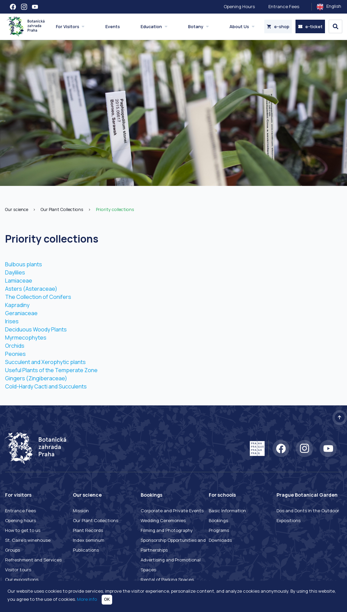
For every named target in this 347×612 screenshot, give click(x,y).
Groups (12, 550)
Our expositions (21, 579)
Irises (12, 321)
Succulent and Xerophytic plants (45, 362)
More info (87, 599)
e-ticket (310, 26)
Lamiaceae (18, 280)
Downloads (220, 540)
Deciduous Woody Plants (36, 329)
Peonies (15, 354)
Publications (86, 550)
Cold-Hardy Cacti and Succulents (46, 386)
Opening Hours (239, 6)
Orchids (14, 345)
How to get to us (22, 530)
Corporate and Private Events (172, 511)
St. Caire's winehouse (27, 540)
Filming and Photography (167, 530)
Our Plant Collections (62, 209)
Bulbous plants (23, 264)
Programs (219, 530)
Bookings (218, 520)
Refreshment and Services (33, 560)
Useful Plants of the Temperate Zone (51, 370)
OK (107, 599)
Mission (81, 511)
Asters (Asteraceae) (31, 288)
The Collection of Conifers (38, 297)
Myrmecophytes (25, 337)
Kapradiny (17, 305)
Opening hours (20, 520)
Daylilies (15, 272)
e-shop (278, 26)
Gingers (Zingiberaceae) (36, 378)
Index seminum (88, 540)
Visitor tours (18, 570)
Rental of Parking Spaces (167, 579)
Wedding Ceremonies (163, 520)
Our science (16, 209)
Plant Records (88, 530)
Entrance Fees (283, 6)
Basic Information (227, 511)
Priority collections (115, 209)
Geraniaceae (21, 313)
